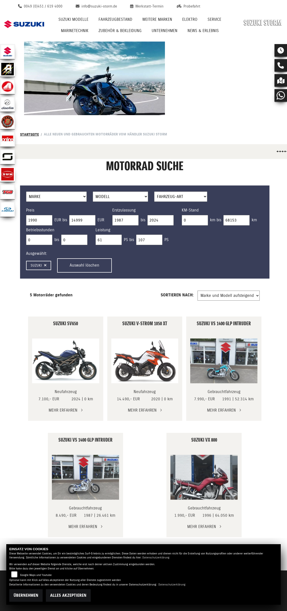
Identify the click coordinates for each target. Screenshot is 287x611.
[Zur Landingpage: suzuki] (7, 51)
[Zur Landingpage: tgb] (7, 191)
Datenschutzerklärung (155, 557)
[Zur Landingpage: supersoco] (7, 156)
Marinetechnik (74, 30)
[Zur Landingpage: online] (7, 139)
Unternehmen (164, 30)
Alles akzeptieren (68, 595)
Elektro (190, 19)
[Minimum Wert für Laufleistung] (195, 220)
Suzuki (39, 265)
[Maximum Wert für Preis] (82, 220)
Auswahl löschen (84, 265)
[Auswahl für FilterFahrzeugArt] (181, 196)
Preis (30, 210)
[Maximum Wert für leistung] (149, 240)
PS (166, 239)
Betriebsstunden (40, 230)
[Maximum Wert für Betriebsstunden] (74, 240)
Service (214, 19)
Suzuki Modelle (73, 19)
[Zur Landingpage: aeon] (7, 86)
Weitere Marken (157, 19)
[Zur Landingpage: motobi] (7, 121)
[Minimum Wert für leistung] (108, 240)
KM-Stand (190, 210)
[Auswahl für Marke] (56, 196)
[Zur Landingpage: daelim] (7, 104)
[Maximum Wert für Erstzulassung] (160, 220)
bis (143, 220)
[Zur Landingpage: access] (7, 69)
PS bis (129, 239)
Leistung (102, 230)
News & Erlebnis (203, 30)
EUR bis (60, 220)
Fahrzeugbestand (115, 19)
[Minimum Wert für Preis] (39, 220)
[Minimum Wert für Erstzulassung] (125, 220)
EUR (101, 220)
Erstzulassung (124, 210)
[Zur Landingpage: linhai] (7, 209)
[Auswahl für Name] (120, 196)
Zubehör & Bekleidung (120, 30)
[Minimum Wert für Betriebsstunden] (39, 240)
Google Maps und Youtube (36, 575)
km (254, 220)
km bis (215, 220)
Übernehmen (26, 595)
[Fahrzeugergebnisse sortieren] (229, 296)
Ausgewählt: (36, 253)
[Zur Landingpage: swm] (7, 174)
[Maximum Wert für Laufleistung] (236, 220)
